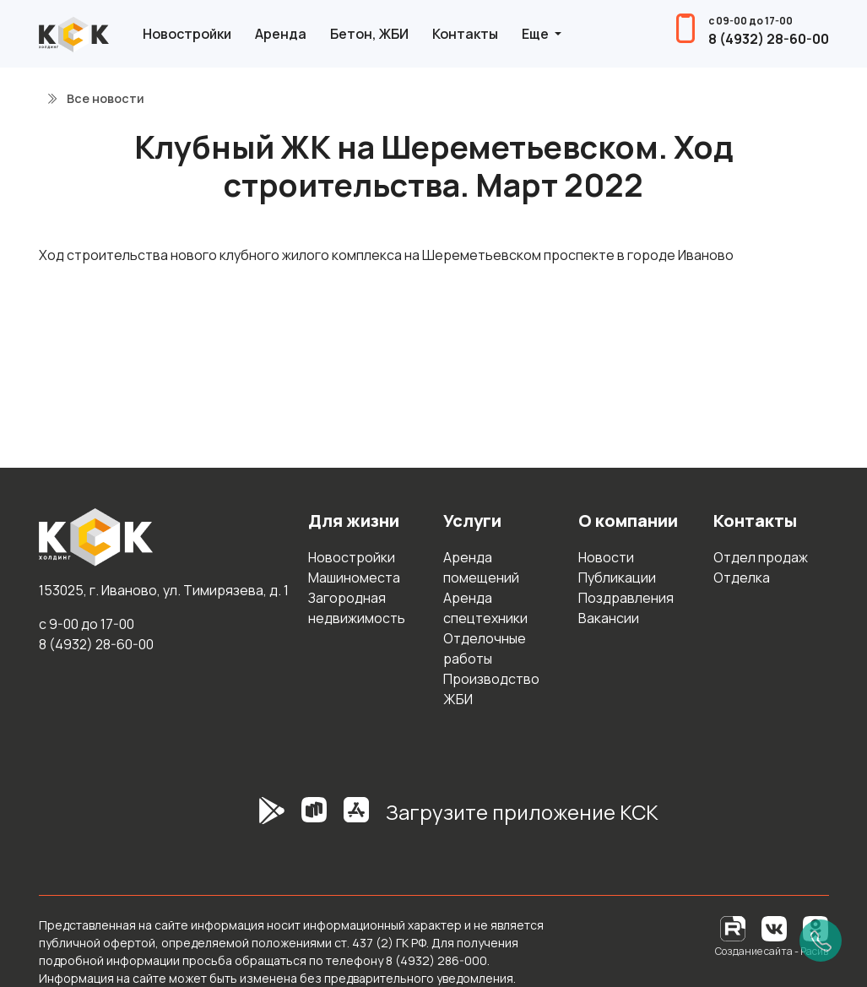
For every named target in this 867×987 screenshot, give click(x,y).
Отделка (741, 577)
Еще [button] (536, 33)
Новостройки (187, 33)
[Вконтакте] (774, 927)
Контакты (465, 33)
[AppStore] (356, 819)
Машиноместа (354, 577)
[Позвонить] (820, 940)
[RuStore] (314, 819)
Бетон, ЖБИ (369, 33)
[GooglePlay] (246, 819)
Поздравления (626, 597)
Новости (606, 557)
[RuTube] (734, 927)
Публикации (617, 577)
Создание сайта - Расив (771, 951)
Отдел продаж (760, 557)
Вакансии (608, 618)
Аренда (280, 33)
